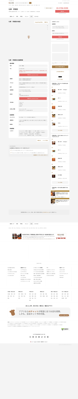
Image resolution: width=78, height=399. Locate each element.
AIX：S (59, 97)
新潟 (30, 294)
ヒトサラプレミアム (11, 273)
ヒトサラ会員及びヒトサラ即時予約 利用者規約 (14, 323)
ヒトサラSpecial (23, 269)
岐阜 (30, 296)
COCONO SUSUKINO (50, 275)
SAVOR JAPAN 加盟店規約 (32, 323)
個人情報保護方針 (19, 326)
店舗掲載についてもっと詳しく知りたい (40, 155)
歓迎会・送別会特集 (37, 275)
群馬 (19, 298)
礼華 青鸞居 (35, 5)
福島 (8, 298)
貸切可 (38, 130)
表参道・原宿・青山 (12, 228)
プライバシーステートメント (35, 326)
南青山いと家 (60, 114)
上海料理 (12, 11)
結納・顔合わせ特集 (37, 279)
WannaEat (62, 275)
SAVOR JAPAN (62, 269)
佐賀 (65, 294)
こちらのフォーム (45, 212)
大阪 (41, 294)
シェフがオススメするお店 (12, 271)
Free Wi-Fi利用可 (38, 135)
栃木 (24, 296)
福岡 (62, 294)
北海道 (9, 294)
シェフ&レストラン (11, 267)
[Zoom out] (47, 27)
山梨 (32, 294)
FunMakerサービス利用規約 (12, 326)
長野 (35, 294)
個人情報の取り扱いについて (26, 326)
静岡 (32, 296)
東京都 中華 (16, 5)
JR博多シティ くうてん (50, 271)
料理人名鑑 (9, 269)
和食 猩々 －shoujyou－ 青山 (63, 89)
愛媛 (57, 294)
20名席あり (21, 133)
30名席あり (26, 133)
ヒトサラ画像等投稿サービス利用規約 (56, 324)
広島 (54, 298)
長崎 (67, 294)
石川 (35, 298)
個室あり (30, 130)
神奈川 (22, 294)
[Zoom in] (47, 26)
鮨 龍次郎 (60, 174)
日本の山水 (61, 277)
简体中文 (38, 341)
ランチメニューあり (22, 135)
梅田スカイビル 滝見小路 (51, 273)
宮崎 (67, 296)
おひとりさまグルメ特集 (38, 281)
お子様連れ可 (38, 132)
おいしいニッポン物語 (24, 273)
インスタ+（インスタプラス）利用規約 (27, 324)
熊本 (62, 296)
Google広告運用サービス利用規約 (42, 323)
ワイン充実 (34, 130)
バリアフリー (42, 130)
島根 (57, 296)
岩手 (14, 294)
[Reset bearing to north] (47, 29)
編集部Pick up (23, 267)
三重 (30, 298)
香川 (54, 294)
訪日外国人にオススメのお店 (25, 279)
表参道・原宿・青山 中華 (22, 5)
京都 (46, 294)
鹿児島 (63, 298)
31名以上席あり (31, 133)
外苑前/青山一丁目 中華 (30, 5)
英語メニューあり (32, 132)
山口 (57, 298)
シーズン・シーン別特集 (38, 267)
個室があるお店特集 (37, 283)
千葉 (25, 294)
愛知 (35, 296)
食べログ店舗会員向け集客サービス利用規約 (14, 324)
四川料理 (15, 11)
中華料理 (10, 11)
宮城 (8, 296)
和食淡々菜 (60, 106)
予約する (62, 11)
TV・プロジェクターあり (23, 132)
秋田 (11, 296)
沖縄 (66, 298)
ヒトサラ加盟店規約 (25, 323)
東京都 (13, 5)
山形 (13, 296)
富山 (32, 298)
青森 (12, 294)
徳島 (51, 294)
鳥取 (54, 296)
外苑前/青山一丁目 (19, 228)
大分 (65, 296)
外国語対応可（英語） (31, 135)
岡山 (51, 298)
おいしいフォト (62, 271)
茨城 (22, 296)
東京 (19, 294)
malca (59, 122)
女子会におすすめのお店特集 (38, 269)
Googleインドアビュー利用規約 (52, 323)
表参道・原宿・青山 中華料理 (38, 228)
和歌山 (44, 296)
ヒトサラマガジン (24, 271)
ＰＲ (47, 267)
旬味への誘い (23, 275)
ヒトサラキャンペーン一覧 (25, 281)
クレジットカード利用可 (23, 130)
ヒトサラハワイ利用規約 (36, 324)
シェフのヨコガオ (11, 275)
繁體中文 (42, 341)
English (35, 341)
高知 (51, 296)
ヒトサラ (10, 5)
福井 (30, 300)
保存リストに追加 (48, 8)
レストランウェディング (64, 273)
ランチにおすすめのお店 (38, 277)
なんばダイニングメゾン (51, 269)
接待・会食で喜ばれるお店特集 (39, 273)
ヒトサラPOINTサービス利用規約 (46, 324)
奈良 (41, 296)
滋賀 (47, 296)
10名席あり (43, 132)
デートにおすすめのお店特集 (38, 271)
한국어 (46, 341)
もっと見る (60, 130)
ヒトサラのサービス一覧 (65, 0)
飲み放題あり (37, 133)
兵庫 (43, 294)
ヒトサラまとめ (23, 277)
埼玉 (19, 296)
